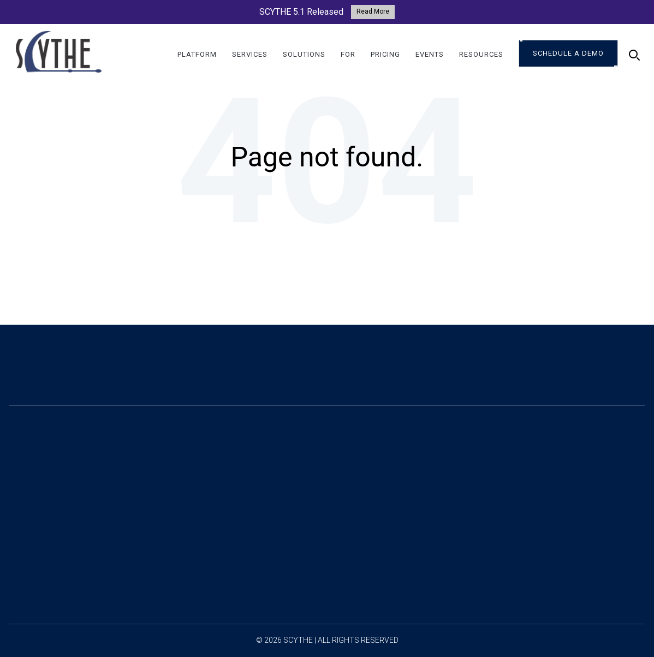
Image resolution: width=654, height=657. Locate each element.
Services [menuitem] (249, 55)
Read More (372, 11)
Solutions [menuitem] (304, 55)
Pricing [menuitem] (385, 55)
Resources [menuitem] (481, 55)
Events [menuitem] (429, 55)
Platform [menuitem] (197, 55)
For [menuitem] (348, 55)
